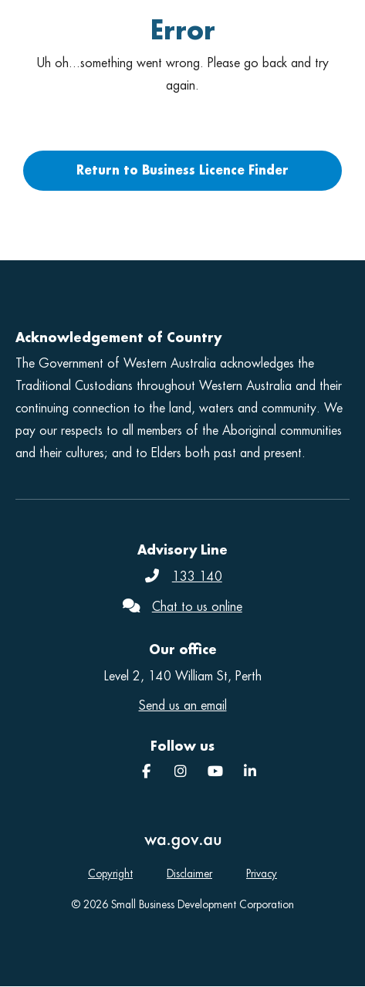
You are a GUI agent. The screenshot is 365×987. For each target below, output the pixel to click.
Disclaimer (189, 873)
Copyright (110, 873)
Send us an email (183, 705)
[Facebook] (146, 772)
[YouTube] (215, 772)
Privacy (261, 873)
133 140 (197, 576)
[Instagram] (180, 772)
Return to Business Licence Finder (182, 169)
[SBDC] (250, 772)
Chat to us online (197, 607)
